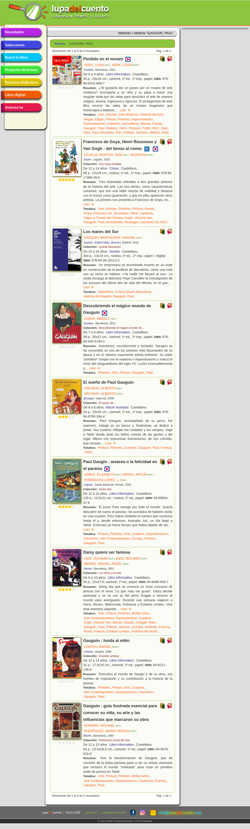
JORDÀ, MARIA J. (100, 318)
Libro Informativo (118, 74)
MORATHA (141, 155)
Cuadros (130, 447)
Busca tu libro (21, 57)
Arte (101, 114)
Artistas (111, 114)
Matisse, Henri (116, 128)
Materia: (59, 43)
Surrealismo (130, 123)
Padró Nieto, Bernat (107, 242)
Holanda (151, 627)
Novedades (21, 32)
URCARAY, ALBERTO (103, 388)
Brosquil (89, 398)
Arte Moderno (128, 114)
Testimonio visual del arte (114, 740)
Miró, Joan (160, 128)
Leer (125, 110)
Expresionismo (94, 123)
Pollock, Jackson (135, 132)
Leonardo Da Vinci (153, 222)
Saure (87, 159)
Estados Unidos (118, 631)
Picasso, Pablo (139, 128)
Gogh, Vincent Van (138, 218)
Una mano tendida (110, 164)
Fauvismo (91, 538)
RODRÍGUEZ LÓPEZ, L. (105, 480)
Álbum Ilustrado (117, 407)
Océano (88, 323)
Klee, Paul (91, 132)
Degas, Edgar (94, 119)
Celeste (88, 651)
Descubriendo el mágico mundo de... (121, 328)
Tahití (88, 452)
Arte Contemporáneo (115, 538)
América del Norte (144, 631)
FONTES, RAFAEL (101, 647)
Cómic (114, 168)
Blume (88, 735)
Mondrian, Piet (111, 132)
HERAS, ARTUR (138, 474)
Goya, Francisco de (98, 213)
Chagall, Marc (146, 622)
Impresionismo (142, 119)
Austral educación (110, 246)
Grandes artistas (109, 656)
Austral (88, 242)
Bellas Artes (140, 613)
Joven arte (105, 489)
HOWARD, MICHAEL (102, 725)
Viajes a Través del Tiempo (103, 218)
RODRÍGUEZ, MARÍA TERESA (110, 731)
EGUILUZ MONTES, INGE (106, 155)
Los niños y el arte (110, 573)
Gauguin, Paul (94, 128)
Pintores (124, 119)
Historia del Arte (151, 114)
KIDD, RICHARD (99, 558)
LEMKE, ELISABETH (102, 474)
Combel (88, 69)
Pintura (110, 119)
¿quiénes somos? (114, 812)
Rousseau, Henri (126, 213)
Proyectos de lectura (21, 70)
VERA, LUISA (97, 65)
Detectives (105, 292)
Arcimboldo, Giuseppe (122, 222)
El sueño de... (107, 403)
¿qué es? (91, 812)
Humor (149, 208)
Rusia (88, 631)
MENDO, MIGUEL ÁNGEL (106, 563)
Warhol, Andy (159, 132)
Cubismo (113, 123)
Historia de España (97, 296)
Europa (137, 538)
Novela (115, 251)
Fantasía (146, 213)
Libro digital (21, 95)
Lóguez (88, 484)
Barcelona (143, 292)
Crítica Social (125, 292)
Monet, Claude (151, 123)
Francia (166, 447)
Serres (88, 568)
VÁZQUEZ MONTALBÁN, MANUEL (113, 237)
